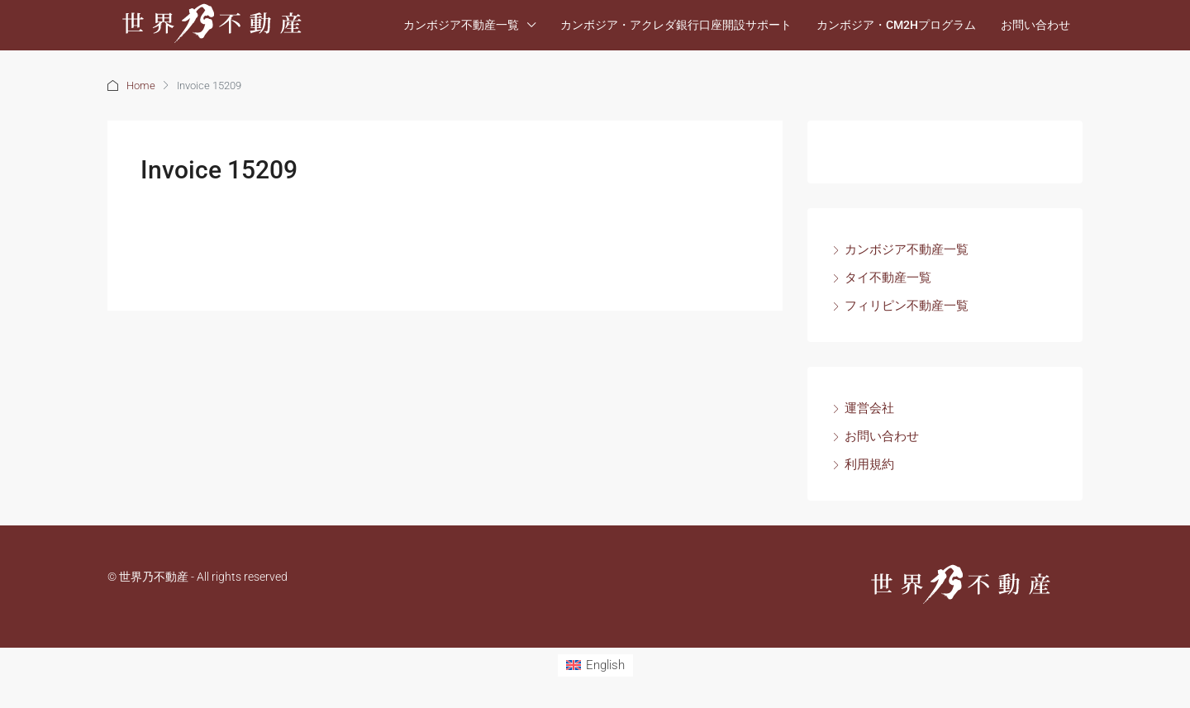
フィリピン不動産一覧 (907, 305)
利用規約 (869, 464)
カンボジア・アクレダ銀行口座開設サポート (676, 24)
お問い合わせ (1035, 24)
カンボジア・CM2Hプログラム (896, 24)
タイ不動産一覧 (888, 277)
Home (140, 85)
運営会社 (869, 408)
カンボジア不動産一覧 (461, 24)
